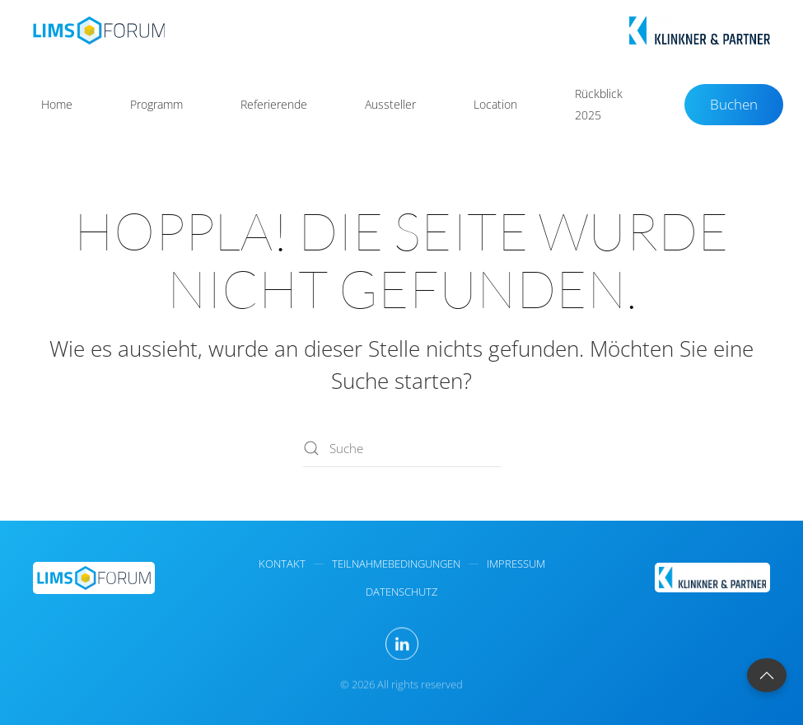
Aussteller (390, 104)
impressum (516, 563)
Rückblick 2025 (599, 104)
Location (495, 104)
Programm (156, 104)
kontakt (282, 563)
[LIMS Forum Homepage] (94, 576)
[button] (767, 675)
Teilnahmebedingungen (396, 563)
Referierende (273, 104)
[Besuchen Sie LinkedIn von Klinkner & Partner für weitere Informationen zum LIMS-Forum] (401, 644)
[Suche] (402, 448)
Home (56, 104)
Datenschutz (401, 591)
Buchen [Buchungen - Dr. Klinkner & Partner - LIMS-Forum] (734, 104)
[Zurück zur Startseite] (99, 30)
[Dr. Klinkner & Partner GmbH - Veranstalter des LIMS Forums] (712, 576)
